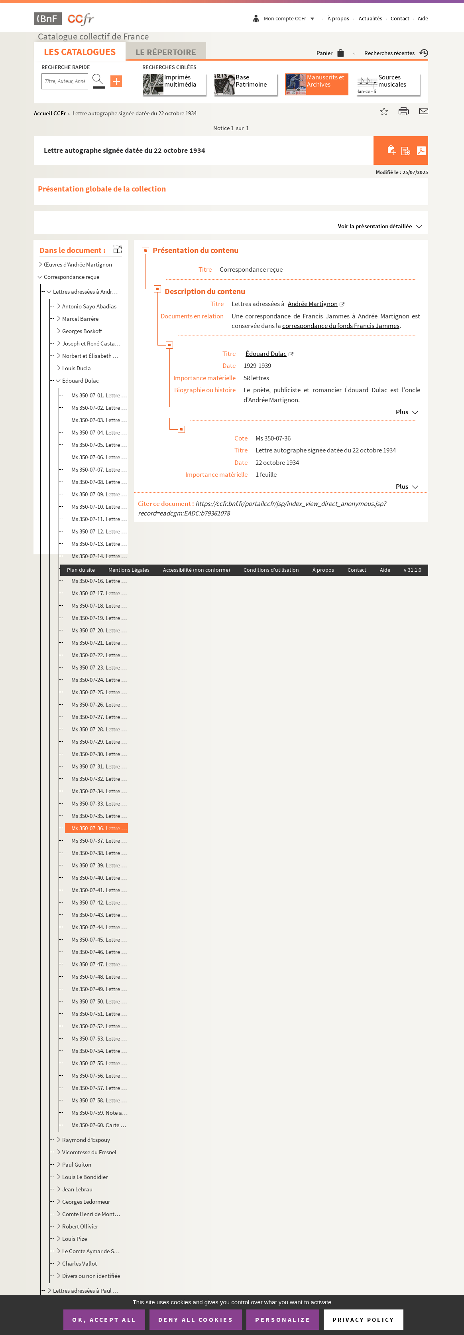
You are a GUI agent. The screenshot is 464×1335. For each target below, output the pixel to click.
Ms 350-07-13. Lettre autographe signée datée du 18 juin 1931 (99, 543)
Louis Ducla (76, 368)
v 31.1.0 (412, 569)
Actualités (370, 18)
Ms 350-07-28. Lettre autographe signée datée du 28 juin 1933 (99, 729)
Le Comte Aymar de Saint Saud (91, 1251)
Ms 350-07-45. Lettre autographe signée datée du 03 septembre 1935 (99, 939)
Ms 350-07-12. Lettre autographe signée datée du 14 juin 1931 (99, 531)
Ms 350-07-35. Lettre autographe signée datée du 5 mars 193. (99, 816)
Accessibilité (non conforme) (196, 569)
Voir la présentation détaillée (375, 226)
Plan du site (81, 569)
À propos (338, 18)
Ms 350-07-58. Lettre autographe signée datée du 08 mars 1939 (99, 1100)
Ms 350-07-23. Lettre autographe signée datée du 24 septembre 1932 (99, 667)
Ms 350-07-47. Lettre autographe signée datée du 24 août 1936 (99, 964)
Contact (400, 18)
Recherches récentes (396, 53)
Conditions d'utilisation (271, 569)
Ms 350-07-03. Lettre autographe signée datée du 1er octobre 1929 (99, 420)
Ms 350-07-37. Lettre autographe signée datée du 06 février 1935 (99, 840)
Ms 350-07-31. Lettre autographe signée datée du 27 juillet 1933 (99, 766)
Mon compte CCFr (291, 18)
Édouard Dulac (80, 380)
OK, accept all (104, 1319)
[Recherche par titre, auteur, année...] (64, 81)
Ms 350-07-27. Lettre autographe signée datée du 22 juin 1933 (99, 717)
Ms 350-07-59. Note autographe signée (99, 1112)
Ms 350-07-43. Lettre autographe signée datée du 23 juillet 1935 (99, 914)
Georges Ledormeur (86, 1201)
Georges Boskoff (82, 331)
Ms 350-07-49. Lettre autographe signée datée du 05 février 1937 (99, 989)
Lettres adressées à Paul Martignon (86, 1290)
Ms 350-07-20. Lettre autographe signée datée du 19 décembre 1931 (99, 630)
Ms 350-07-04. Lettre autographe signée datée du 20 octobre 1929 (99, 432)
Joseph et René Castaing (91, 343)
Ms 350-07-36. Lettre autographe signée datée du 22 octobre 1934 (99, 828)
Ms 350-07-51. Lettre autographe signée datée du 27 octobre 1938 (99, 1013)
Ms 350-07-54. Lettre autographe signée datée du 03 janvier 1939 (99, 1051)
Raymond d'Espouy (86, 1139)
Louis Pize (74, 1238)
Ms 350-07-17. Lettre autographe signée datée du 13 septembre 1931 (99, 593)
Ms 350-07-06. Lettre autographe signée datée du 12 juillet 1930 (99, 457)
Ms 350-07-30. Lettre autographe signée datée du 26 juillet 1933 (99, 754)
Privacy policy (363, 1319)
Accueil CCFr (50, 113)
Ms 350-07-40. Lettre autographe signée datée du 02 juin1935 (99, 877)
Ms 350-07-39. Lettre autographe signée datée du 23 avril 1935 (99, 865)
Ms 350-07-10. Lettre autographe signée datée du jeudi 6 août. (99, 506)
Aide (423, 18)
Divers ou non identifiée (91, 1276)
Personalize (283, 1319)
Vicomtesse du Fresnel (89, 1152)
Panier (330, 53)
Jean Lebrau (77, 1189)
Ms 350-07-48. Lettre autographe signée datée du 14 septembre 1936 (99, 976)
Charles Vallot (79, 1263)
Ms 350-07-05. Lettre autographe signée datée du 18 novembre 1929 (99, 444)
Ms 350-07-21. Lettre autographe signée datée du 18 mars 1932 (99, 642)
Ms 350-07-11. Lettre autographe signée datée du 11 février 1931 (99, 519)
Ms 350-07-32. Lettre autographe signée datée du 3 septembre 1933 (99, 778)
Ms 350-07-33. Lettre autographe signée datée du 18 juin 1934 (99, 803)
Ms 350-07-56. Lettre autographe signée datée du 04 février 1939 (99, 1075)
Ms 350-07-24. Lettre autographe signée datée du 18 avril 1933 (99, 679)
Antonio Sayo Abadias (89, 306)
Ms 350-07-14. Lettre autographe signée (99, 556)
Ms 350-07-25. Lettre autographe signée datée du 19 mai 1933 (99, 692)
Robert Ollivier (80, 1226)
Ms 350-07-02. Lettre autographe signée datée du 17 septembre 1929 (99, 407)
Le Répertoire (166, 51)
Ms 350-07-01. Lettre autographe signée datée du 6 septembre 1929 (99, 395)
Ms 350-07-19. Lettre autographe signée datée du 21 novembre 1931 (99, 618)
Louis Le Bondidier (85, 1177)
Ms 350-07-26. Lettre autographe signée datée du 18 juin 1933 (99, 704)
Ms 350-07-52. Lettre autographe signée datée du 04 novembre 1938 (99, 1026)
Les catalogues (80, 51)
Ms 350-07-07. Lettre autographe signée (99, 469)
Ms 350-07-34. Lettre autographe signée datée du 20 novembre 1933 (99, 791)
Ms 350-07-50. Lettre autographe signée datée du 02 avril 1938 (99, 1001)
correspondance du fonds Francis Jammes (340, 325)
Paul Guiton (76, 1164)
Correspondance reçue (71, 276)
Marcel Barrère (80, 318)
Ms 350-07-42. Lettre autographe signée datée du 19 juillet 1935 (99, 902)
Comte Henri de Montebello (91, 1214)
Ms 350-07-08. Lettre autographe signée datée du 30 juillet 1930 (99, 482)
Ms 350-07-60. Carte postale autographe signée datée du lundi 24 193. (99, 1125)
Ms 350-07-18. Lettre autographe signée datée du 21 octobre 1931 (99, 605)
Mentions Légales (128, 569)
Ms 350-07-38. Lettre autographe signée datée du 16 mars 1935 (99, 853)
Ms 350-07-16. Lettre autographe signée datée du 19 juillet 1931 (99, 581)
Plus (402, 411)
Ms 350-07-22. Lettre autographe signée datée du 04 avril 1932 (99, 655)
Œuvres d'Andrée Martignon (78, 264)
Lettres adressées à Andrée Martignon (86, 291)
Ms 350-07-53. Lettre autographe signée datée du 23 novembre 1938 (99, 1038)
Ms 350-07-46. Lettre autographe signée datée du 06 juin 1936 (99, 952)
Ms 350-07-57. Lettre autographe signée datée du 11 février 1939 (99, 1088)
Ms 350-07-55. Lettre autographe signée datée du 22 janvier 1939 (99, 1063)
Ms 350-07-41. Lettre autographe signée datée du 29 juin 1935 (99, 890)
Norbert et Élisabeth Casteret (91, 355)
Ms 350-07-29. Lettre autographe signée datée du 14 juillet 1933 (99, 741)
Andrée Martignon (313, 303)
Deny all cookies (195, 1319)
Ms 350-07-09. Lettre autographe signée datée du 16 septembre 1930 (99, 494)
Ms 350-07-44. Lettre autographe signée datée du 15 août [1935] (99, 927)
